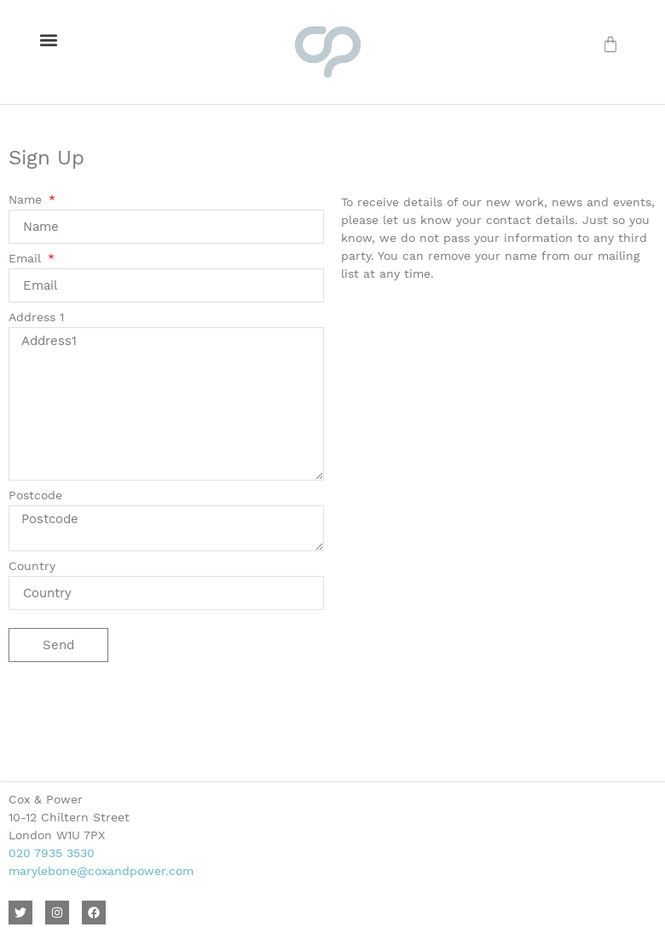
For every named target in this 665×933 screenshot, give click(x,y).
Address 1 (36, 317)
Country (32, 566)
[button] (48, 40)
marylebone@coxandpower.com (101, 871)
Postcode (35, 495)
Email (27, 258)
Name (27, 199)
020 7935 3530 (52, 853)
